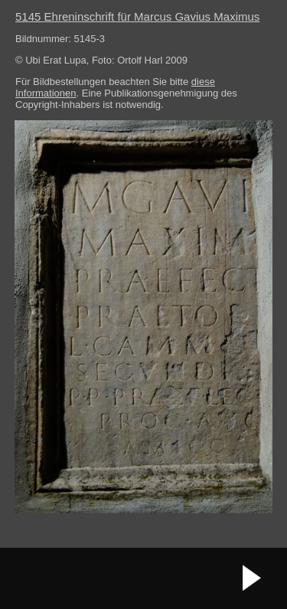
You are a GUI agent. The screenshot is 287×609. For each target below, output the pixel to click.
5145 (137, 16)
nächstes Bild (252, 578)
